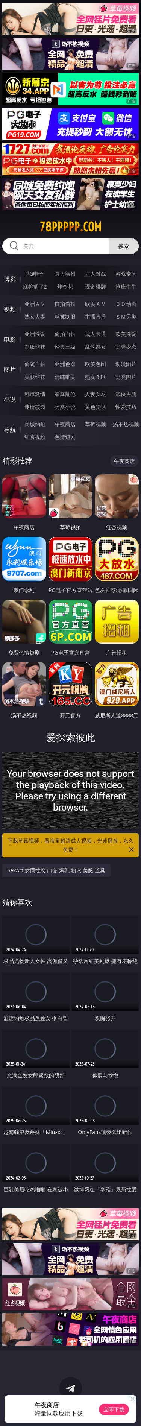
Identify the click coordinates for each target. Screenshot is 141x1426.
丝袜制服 (65, 316)
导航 (10, 429)
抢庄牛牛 (125, 286)
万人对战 (95, 273)
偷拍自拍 (65, 333)
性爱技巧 (125, 406)
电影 (10, 339)
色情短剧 (65, 436)
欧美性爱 (125, 333)
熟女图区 (95, 376)
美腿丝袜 (34, 376)
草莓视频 (95, 424)
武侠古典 (125, 394)
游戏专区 (125, 273)
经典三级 (65, 346)
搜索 (123, 245)
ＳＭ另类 (125, 316)
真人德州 (65, 273)
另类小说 (65, 406)
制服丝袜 (34, 346)
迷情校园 (34, 406)
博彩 (10, 279)
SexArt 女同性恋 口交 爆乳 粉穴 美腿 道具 (56, 870)
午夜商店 (65, 424)
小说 (10, 399)
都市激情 (34, 394)
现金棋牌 (95, 286)
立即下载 (113, 1409)
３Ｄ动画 (125, 303)
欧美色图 (95, 364)
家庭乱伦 (65, 394)
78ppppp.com (71, 226)
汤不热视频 (126, 424)
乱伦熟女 (95, 346)
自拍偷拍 (65, 303)
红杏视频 (34, 436)
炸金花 (65, 286)
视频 (10, 309)
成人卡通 (95, 333)
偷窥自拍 (34, 364)
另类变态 (125, 346)
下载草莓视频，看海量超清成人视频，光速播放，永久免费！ (71, 845)
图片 (10, 369)
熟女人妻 (34, 316)
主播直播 (95, 316)
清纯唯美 (65, 376)
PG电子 (35, 273)
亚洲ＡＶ (34, 303)
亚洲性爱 (34, 333)
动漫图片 (125, 364)
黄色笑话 (95, 406)
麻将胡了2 (35, 286)
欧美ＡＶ (95, 303)
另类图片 (125, 376)
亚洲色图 (65, 364)
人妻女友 (95, 394)
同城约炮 (34, 424)
